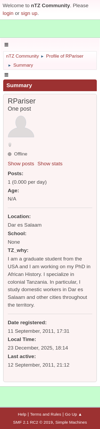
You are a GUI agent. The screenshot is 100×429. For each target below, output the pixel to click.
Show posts (21, 163)
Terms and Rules (45, 414)
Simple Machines (71, 422)
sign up (29, 13)
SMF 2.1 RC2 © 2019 (33, 422)
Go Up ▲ (73, 414)
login (8, 13)
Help (22, 414)
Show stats (50, 163)
